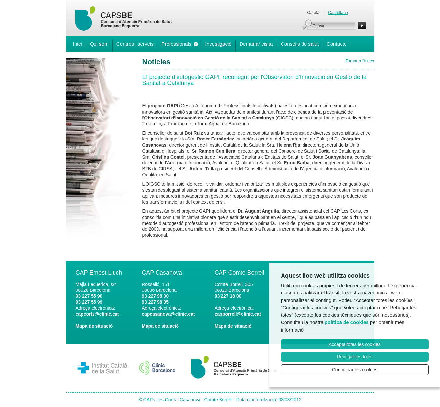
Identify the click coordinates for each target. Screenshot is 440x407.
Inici (77, 44)
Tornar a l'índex (360, 60)
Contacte (337, 44)
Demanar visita (256, 44)
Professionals (176, 44)
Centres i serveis (135, 44)
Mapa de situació (94, 326)
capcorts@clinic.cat (97, 314)
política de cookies (346, 322)
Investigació (218, 44)
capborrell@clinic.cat (238, 314)
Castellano (338, 12)
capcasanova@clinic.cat (168, 314)
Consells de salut (300, 44)
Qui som (99, 44)
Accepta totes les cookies (355, 344)
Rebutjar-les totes (355, 356)
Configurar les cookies (355, 369)
